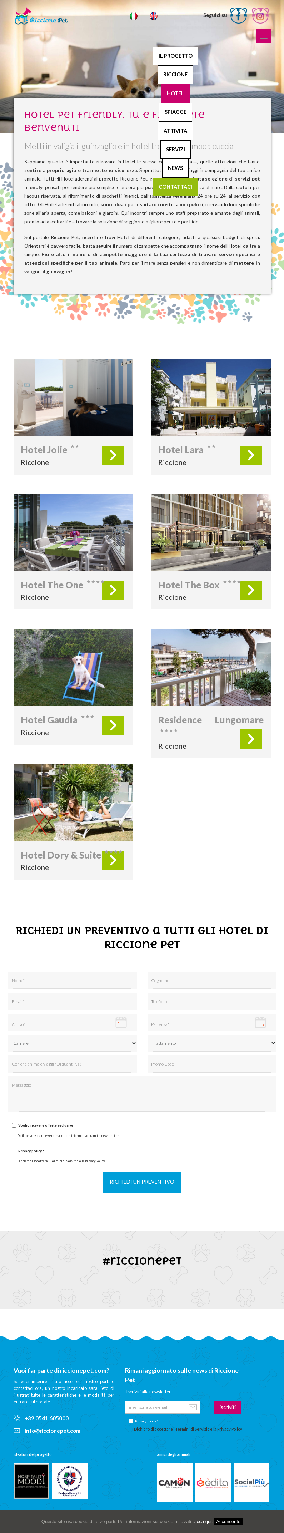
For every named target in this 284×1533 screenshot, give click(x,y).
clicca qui (202, 1521)
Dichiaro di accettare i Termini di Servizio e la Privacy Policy (61, 1161)
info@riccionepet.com (47, 1430)
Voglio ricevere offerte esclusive (45, 1125)
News (175, 168)
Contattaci (175, 187)
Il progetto (176, 56)
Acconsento (228, 1521)
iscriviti (228, 1407)
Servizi (175, 149)
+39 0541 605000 (41, 1418)
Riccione (175, 74)
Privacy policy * (31, 1151)
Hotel (175, 93)
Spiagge (175, 112)
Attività (175, 131)
